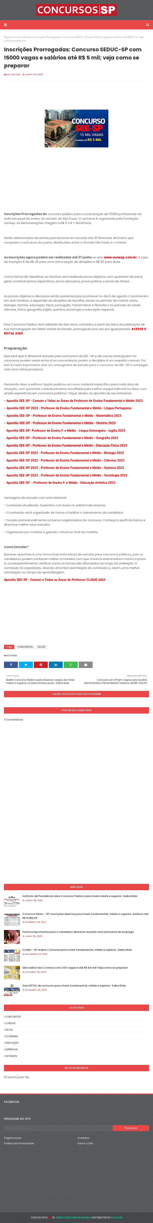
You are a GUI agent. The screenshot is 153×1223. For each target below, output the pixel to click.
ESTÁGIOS (11, 1056)
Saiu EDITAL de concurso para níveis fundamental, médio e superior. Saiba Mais (74, 985)
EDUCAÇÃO (12, 1043)
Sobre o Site (85, 1143)
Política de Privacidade (19, 1143)
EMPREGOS (11, 1049)
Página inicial (12, 37)
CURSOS (10, 1023)
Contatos (83, 1138)
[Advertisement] (76, 176)
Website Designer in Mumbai (73, 1217)
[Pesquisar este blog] (58, 1128)
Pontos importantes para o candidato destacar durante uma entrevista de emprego (78, 932)
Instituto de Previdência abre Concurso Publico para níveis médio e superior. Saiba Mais (79, 896)
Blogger (116, 1217)
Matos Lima (13, 74)
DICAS (26, 37)
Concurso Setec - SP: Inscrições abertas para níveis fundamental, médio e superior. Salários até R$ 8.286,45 (85, 916)
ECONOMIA (11, 1036)
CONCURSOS (25, 647)
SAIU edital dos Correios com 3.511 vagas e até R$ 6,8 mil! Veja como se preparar (75, 968)
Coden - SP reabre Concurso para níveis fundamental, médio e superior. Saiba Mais (77, 950)
